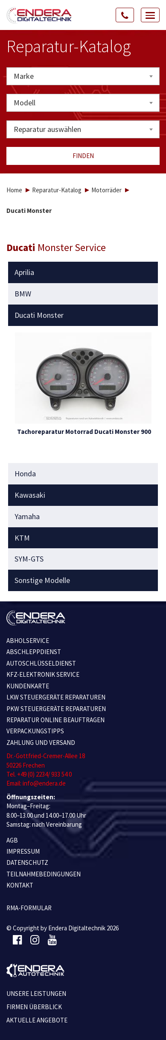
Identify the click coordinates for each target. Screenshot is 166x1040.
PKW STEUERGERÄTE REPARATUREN (56, 709)
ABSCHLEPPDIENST (33, 652)
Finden (83, 156)
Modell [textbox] (24, 103)
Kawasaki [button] (30, 495)
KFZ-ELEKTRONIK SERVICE (42, 674)
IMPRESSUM (23, 851)
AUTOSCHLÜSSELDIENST (41, 663)
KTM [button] (22, 538)
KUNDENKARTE (27, 686)
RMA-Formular (29, 908)
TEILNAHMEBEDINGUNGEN (43, 874)
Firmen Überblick (34, 1007)
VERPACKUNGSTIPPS (35, 731)
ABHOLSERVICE (27, 641)
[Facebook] (17, 940)
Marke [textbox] (24, 76)
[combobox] (83, 76)
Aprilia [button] (24, 272)
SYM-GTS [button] (29, 559)
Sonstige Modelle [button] (42, 580)
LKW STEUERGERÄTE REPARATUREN (55, 697)
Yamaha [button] (27, 516)
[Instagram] (34, 940)
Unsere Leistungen (36, 993)
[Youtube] (52, 940)
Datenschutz (27, 862)
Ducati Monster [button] (39, 315)
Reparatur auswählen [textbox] (47, 129)
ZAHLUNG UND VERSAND (40, 742)
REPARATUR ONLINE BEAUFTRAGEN (55, 720)
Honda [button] (25, 473)
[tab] (83, 272)
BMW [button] (23, 294)
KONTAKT (19, 885)
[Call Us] (125, 15)
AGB (12, 840)
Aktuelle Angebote (36, 1020)
